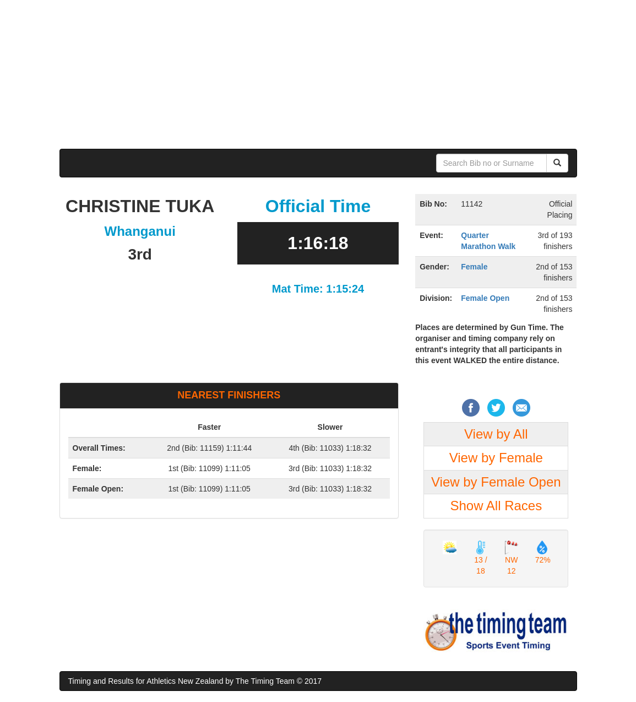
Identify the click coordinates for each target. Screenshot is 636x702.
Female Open (485, 298)
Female (474, 266)
